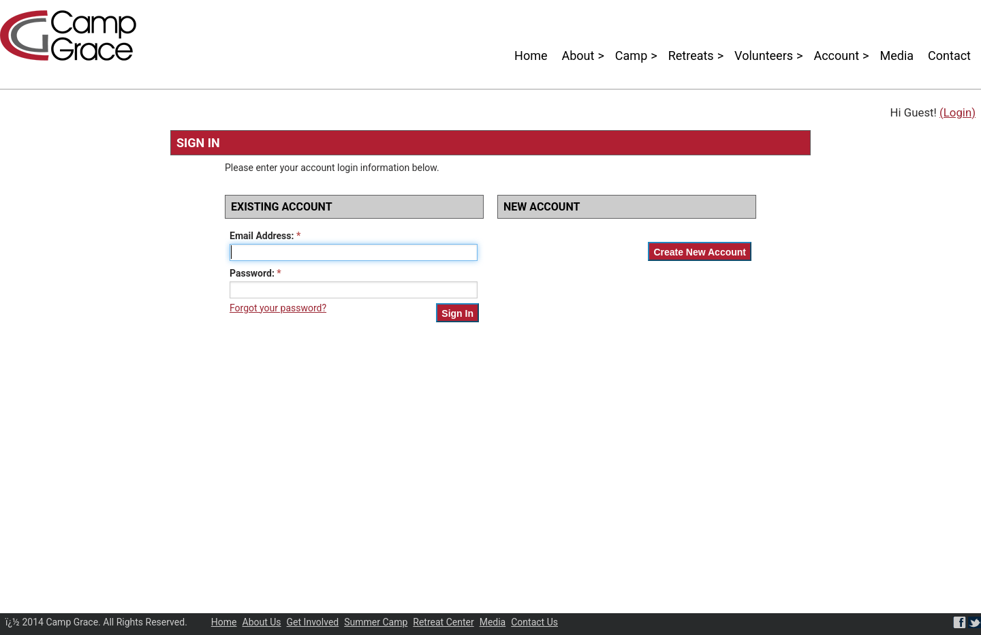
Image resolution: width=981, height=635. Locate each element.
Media (896, 55)
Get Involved (313, 622)
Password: (252, 273)
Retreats (691, 55)
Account (836, 55)
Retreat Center (443, 622)
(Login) (957, 112)
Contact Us (534, 622)
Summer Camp (375, 622)
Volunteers (763, 55)
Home (530, 55)
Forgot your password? (278, 308)
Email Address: (262, 235)
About (578, 55)
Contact (949, 55)
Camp (631, 55)
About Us (262, 622)
